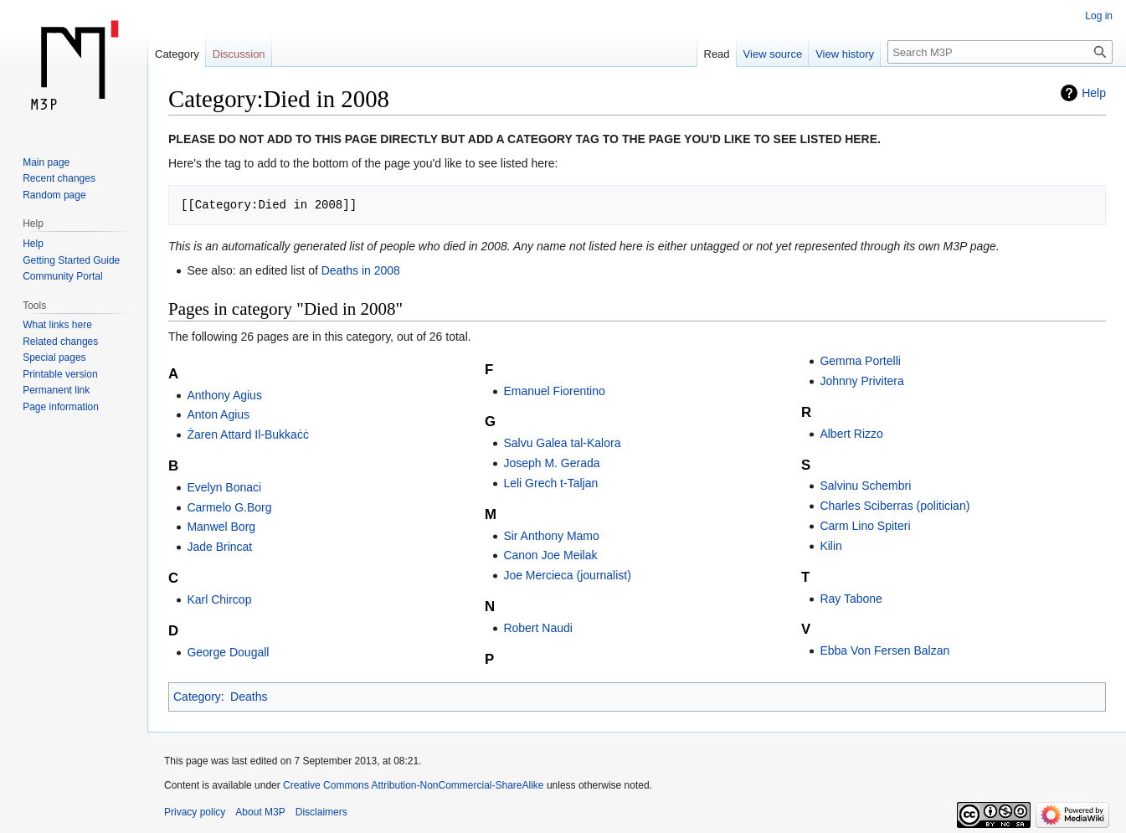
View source (773, 54)
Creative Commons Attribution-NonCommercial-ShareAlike (413, 785)
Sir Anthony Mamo (551, 535)
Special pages (54, 357)
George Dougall (228, 652)
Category (197, 696)
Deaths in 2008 (360, 270)
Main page (46, 162)
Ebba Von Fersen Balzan (884, 650)
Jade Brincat (219, 546)
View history (844, 54)
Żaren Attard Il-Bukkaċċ (248, 434)
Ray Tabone (851, 598)
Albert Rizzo (851, 433)
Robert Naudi (538, 628)
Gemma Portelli (860, 361)
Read (717, 54)
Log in (1099, 16)
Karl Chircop (219, 599)
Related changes (60, 341)
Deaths (248, 696)
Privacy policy (194, 812)
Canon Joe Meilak (550, 555)
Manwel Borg (221, 526)
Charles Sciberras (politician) (894, 505)
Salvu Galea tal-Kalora (561, 443)
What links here (57, 325)
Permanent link (56, 390)
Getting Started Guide (71, 260)
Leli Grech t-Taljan (550, 483)
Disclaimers (321, 812)
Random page (54, 195)
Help (1094, 93)
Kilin (830, 546)
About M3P (260, 812)
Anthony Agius (224, 395)
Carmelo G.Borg (229, 507)
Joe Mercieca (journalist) (567, 575)
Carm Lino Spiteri (865, 525)
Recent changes (59, 178)
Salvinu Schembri (865, 485)
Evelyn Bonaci (224, 487)
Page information (61, 407)
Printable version (60, 374)
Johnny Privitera (861, 381)
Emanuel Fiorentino (553, 391)
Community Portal (62, 276)
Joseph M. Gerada (551, 463)
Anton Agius (218, 414)
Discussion (239, 54)
